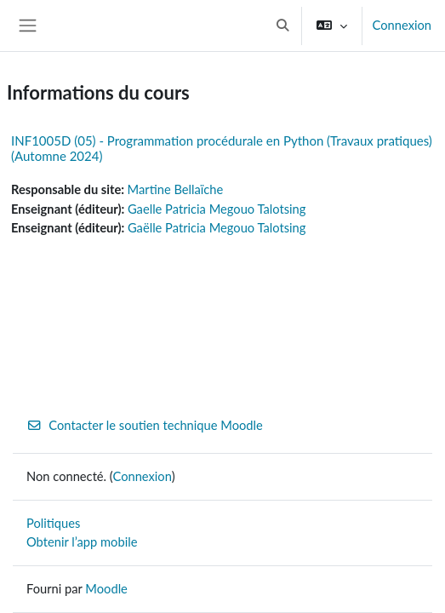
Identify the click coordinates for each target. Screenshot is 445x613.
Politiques (53, 523)
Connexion (402, 25)
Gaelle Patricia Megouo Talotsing (217, 209)
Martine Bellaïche (176, 189)
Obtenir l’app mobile (81, 542)
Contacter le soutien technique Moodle (144, 425)
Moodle (106, 588)
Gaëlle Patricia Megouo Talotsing (217, 228)
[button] (282, 25)
